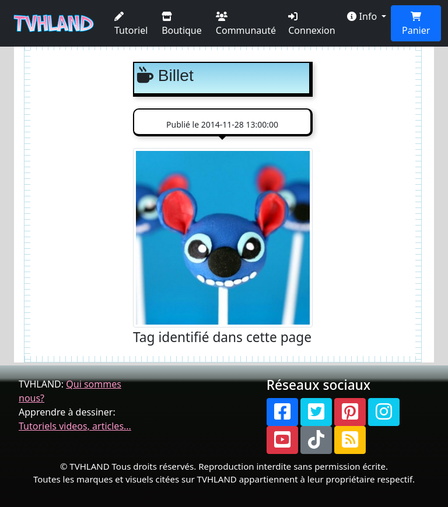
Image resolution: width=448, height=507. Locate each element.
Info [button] (363, 16)
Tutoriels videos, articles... (75, 426)
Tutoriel (131, 24)
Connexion (311, 24)
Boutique (182, 24)
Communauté (246, 24)
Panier (416, 24)
